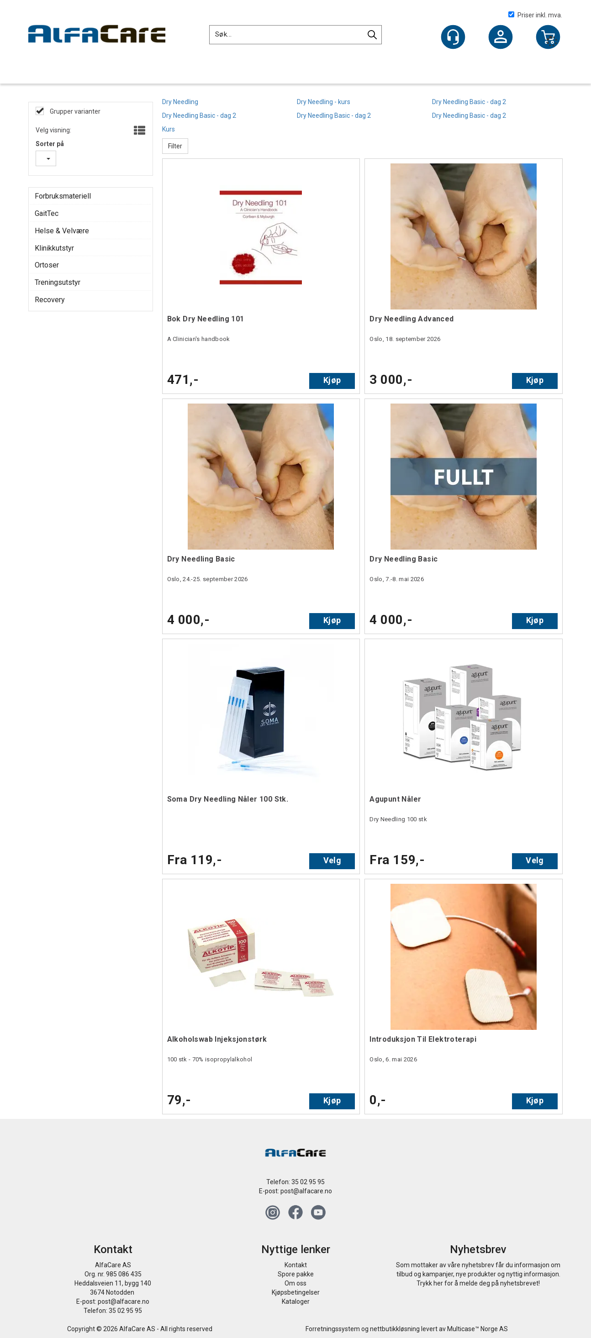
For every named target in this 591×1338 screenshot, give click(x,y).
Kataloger (296, 1301)
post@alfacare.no (306, 1191)
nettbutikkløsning (395, 1329)
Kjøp (332, 380)
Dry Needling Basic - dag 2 (469, 101)
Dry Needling (180, 101)
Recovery (50, 299)
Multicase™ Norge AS (477, 1329)
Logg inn (500, 38)
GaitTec (46, 213)
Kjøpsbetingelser (296, 1292)
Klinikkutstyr (54, 248)
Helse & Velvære (62, 230)
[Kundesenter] (453, 37)
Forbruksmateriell (63, 196)
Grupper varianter (74, 111)
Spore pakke (296, 1274)
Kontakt (296, 1265)
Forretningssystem (333, 1329)
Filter (175, 146)
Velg (332, 860)
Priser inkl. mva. (535, 15)
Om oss (295, 1283)
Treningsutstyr (57, 282)
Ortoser (47, 265)
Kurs (168, 129)
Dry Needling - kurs (323, 101)
